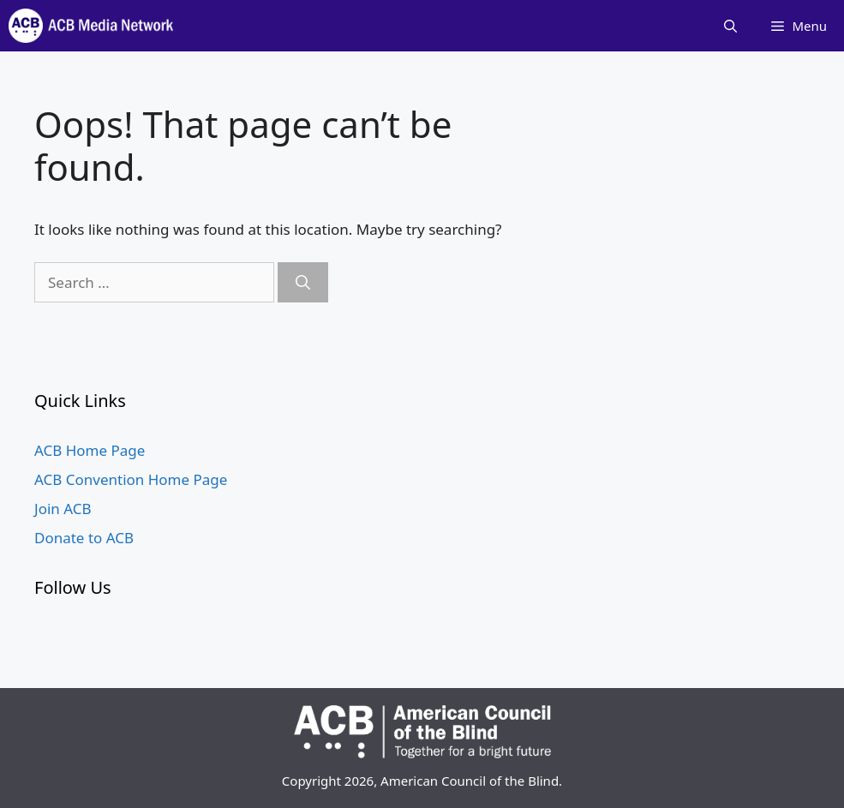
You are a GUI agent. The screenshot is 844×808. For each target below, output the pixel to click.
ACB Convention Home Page (130, 479)
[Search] (303, 282)
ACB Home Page (89, 450)
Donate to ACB (84, 538)
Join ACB (63, 508)
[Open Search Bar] (730, 25)
